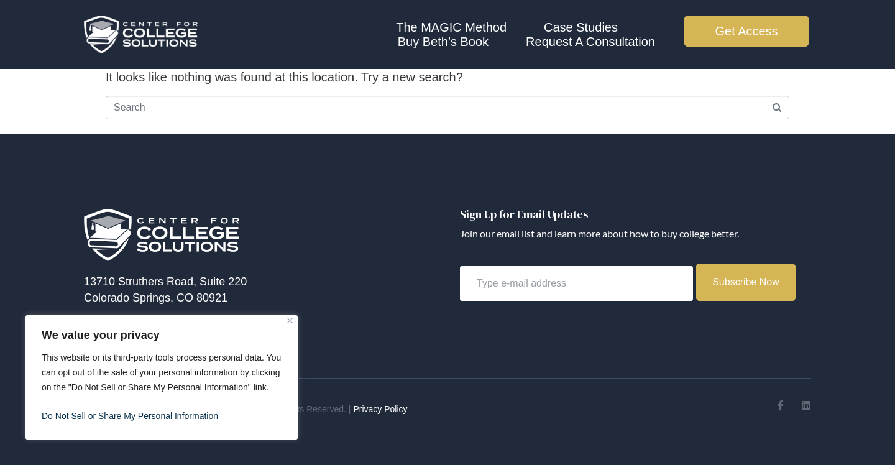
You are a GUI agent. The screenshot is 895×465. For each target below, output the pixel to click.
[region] (161, 377)
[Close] (290, 320)
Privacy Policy (380, 409)
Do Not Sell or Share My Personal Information (130, 416)
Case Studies (581, 27)
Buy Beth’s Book (443, 41)
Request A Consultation (590, 41)
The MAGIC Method (451, 27)
